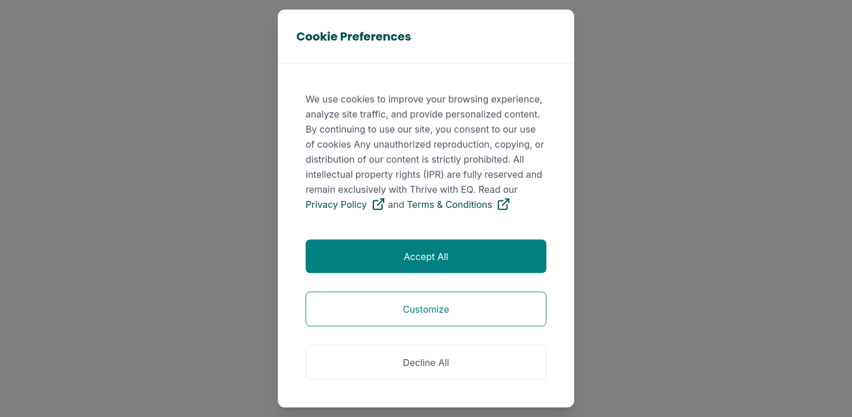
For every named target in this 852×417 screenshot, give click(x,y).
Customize (426, 309)
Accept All (426, 256)
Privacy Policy (345, 204)
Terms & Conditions (459, 204)
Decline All (426, 362)
